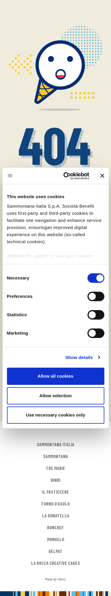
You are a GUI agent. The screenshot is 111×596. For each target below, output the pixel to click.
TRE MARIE (55, 468)
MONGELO (55, 539)
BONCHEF (55, 527)
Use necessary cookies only (55, 414)
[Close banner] (102, 176)
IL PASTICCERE (55, 492)
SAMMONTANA (55, 456)
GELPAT (55, 551)
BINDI (55, 480)
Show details (79, 357)
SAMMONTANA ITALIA (55, 444)
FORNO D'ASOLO (55, 503)
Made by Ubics (55, 578)
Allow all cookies (55, 376)
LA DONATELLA (55, 515)
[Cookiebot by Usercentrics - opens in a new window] (66, 176)
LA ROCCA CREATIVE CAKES (55, 563)
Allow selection (55, 395)
